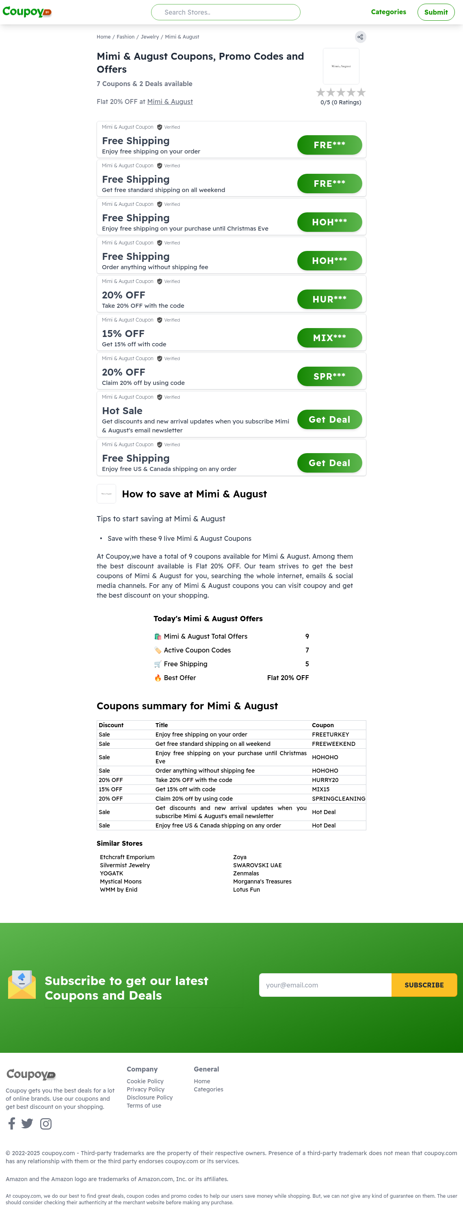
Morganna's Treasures (262, 881)
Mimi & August (170, 101)
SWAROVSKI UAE (257, 865)
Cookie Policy (145, 1081)
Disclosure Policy (150, 1097)
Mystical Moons (121, 881)
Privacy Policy (145, 1089)
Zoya (240, 857)
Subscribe (424, 985)
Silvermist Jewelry (125, 865)
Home (104, 37)
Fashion (125, 37)
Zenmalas (246, 873)
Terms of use (144, 1105)
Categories (388, 12)
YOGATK (111, 873)
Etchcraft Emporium (127, 857)
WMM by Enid (118, 889)
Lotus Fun (246, 889)
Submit (436, 12)
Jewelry (150, 37)
